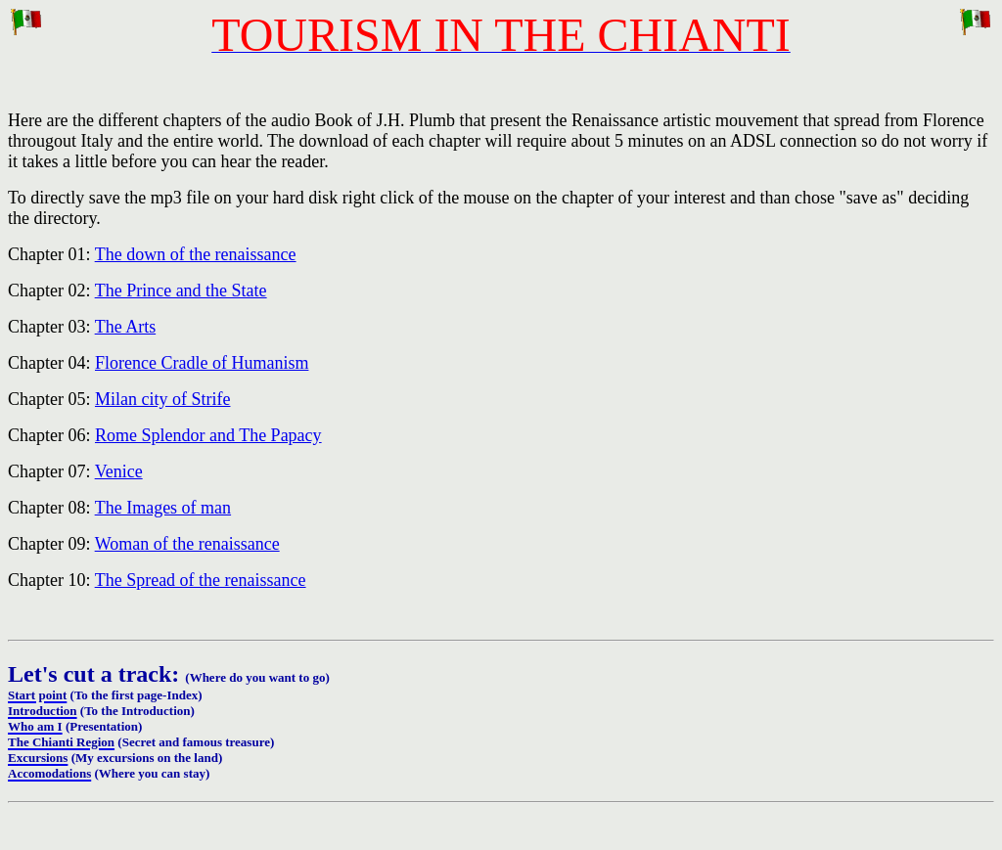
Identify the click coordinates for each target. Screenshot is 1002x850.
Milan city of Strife (162, 399)
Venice (119, 471)
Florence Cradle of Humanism (201, 363)
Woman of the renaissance (187, 544)
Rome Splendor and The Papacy (208, 435)
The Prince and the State (181, 290)
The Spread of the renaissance (200, 580)
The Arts (126, 326)
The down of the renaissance (195, 254)
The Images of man (163, 507)
